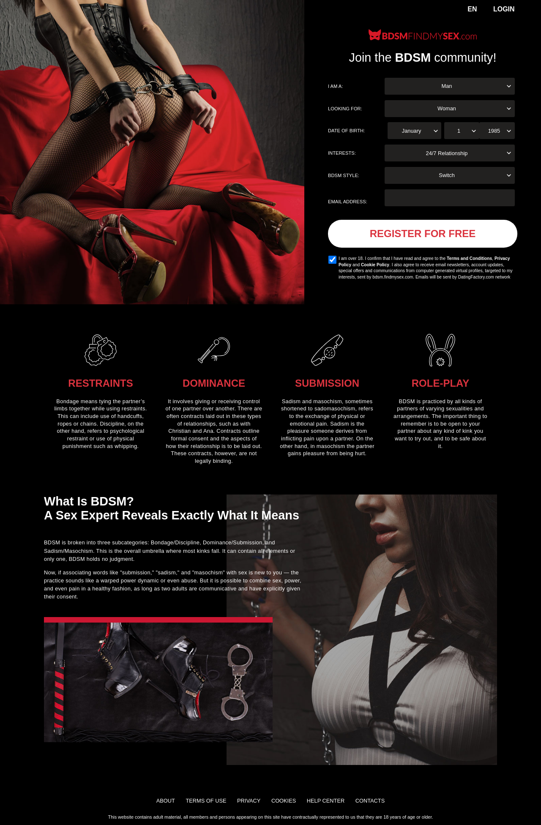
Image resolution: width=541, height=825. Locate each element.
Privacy (248, 801)
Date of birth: (346, 130)
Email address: (347, 201)
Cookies (283, 801)
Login (504, 9)
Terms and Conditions (469, 258)
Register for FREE (423, 233)
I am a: (335, 86)
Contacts (370, 801)
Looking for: (345, 108)
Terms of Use (206, 801)
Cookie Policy (375, 264)
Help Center (325, 801)
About (165, 801)
